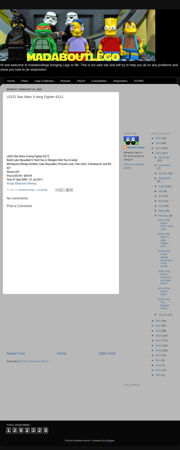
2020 (158, 325)
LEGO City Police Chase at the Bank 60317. (164, 277)
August (162, 186)
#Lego (10, 183)
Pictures (65, 80)
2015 (158, 350)
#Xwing (32, 183)
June (161, 196)
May (161, 201)
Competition (99, 80)
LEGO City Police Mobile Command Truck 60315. (165, 259)
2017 (158, 340)
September (164, 178)
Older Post (107, 353)
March (162, 210)
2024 (158, 143)
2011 (158, 370)
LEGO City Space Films (164, 291)
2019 (158, 330)
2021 (158, 320)
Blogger (110, 440)
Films (24, 80)
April (161, 205)
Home (11, 80)
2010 (158, 375)
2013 (158, 360)
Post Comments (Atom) (35, 361)
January (163, 314)
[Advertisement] (61, 322)
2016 (158, 345)
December (164, 157)
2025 (158, 138)
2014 (158, 355)
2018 (158, 335)
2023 (158, 148)
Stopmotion (120, 80)
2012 (158, 365)
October (163, 173)
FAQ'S (81, 80)
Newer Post (16, 353)
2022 (158, 153)
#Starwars (21, 183)
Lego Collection (44, 80)
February (163, 215)
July (161, 191)
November (164, 165)
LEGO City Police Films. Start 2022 (165, 225)
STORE (138, 80)
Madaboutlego (136, 147)
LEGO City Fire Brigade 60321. (164, 304)
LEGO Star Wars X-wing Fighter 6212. (164, 240)
